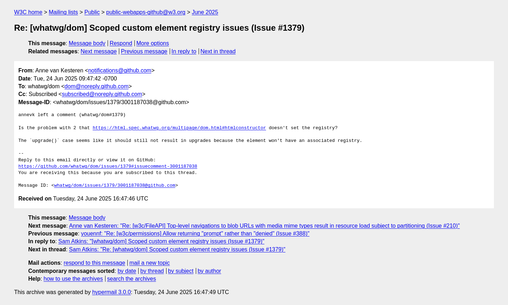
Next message (99, 51)
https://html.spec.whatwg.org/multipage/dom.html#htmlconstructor (179, 128)
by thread (152, 271)
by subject (180, 271)
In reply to (183, 51)
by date (126, 271)
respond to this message (94, 263)
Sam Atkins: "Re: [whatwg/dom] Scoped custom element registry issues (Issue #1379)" (177, 249)
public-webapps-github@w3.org (145, 12)
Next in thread (218, 51)
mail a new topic (149, 263)
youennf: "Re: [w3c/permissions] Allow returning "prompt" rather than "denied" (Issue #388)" (195, 234)
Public (92, 12)
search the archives (131, 279)
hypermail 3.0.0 (111, 292)
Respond (121, 43)
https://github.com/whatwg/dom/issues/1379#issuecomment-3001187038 (107, 166)
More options (153, 43)
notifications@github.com (119, 70)
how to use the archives (73, 279)
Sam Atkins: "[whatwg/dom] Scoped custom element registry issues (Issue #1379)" (161, 241)
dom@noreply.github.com (96, 86)
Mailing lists (63, 12)
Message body (87, 43)
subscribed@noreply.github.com (102, 94)
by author (209, 271)
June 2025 (205, 12)
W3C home (28, 12)
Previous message (144, 51)
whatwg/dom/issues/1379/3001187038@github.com (114, 186)
